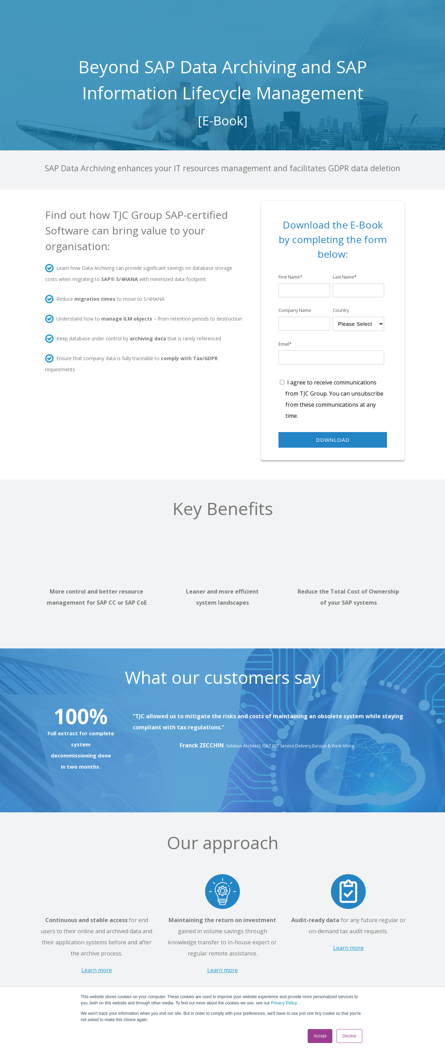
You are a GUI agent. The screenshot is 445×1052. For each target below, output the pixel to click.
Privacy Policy (284, 1003)
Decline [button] (349, 1036)
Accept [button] (320, 1036)
